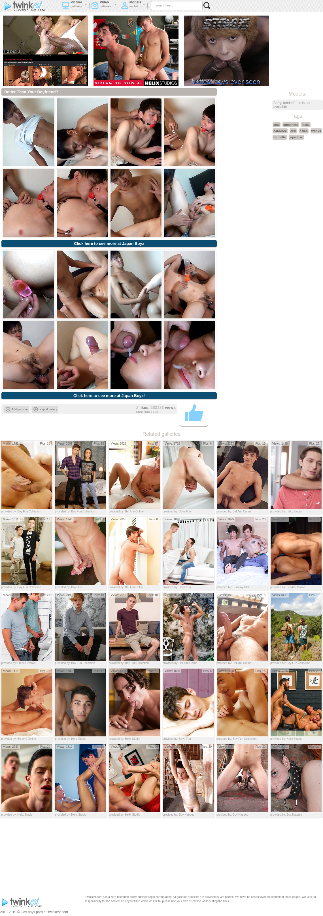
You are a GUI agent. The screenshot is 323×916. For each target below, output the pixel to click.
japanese (296, 137)
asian (304, 131)
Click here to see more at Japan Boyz (109, 243)
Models (133, 6)
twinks (316, 131)
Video (104, 6)
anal (276, 124)
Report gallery (45, 409)
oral (293, 131)
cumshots (290, 124)
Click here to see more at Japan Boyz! (109, 395)
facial (306, 124)
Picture (74, 6)
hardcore (280, 131)
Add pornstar (17, 409)
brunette (279, 137)
